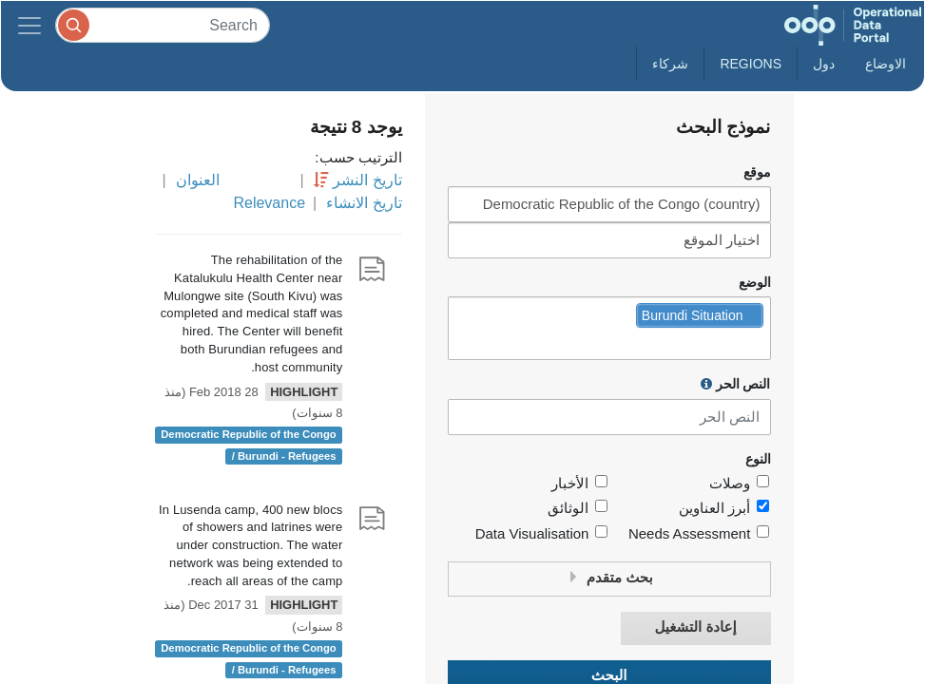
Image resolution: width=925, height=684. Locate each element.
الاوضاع (885, 63)
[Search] (162, 25)
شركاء (670, 63)
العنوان (198, 180)
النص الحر (736, 383)
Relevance (269, 203)
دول (824, 63)
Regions (750, 63)
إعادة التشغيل (695, 627)
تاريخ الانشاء (363, 203)
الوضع (755, 283)
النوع (758, 459)
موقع (757, 172)
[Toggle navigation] (29, 25)
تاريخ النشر (367, 180)
